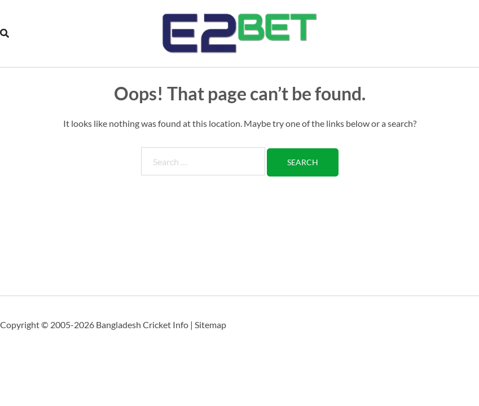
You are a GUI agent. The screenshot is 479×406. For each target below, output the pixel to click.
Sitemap (210, 324)
